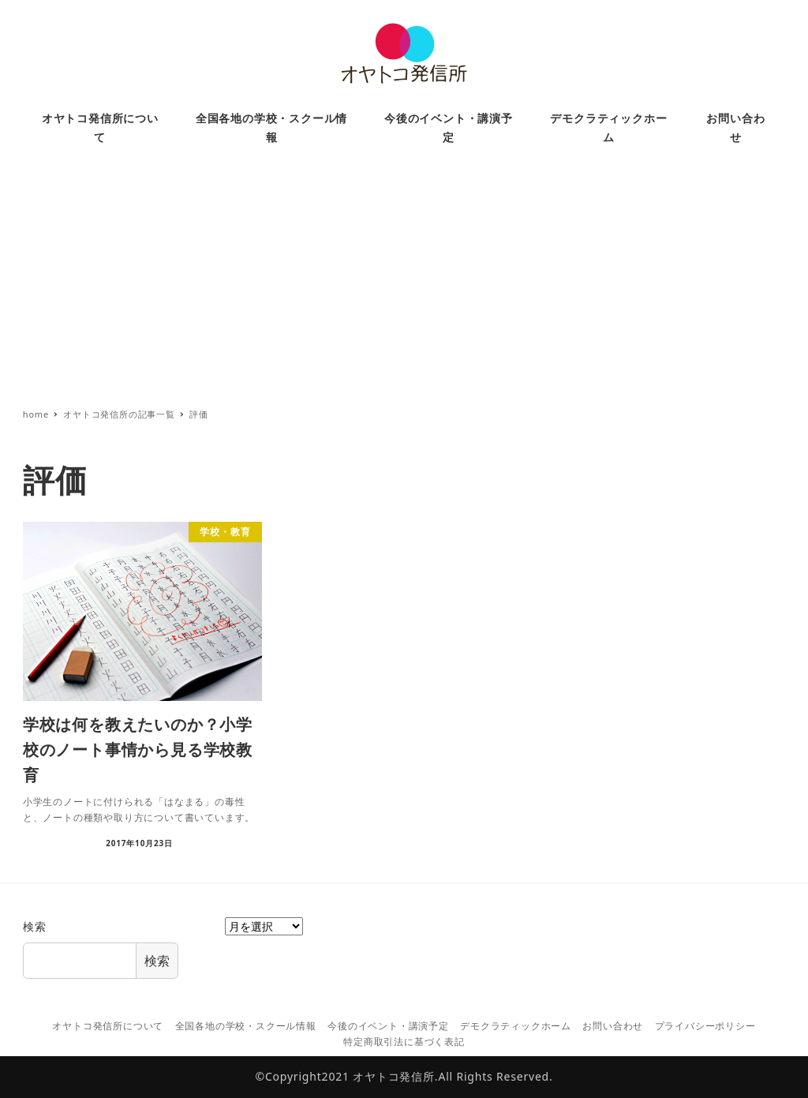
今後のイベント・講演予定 (388, 1025)
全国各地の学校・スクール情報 (245, 1025)
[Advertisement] (404, 283)
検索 (35, 926)
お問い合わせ (612, 1025)
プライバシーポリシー (705, 1025)
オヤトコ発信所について (107, 1025)
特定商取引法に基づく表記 (404, 1041)
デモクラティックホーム (515, 1025)
